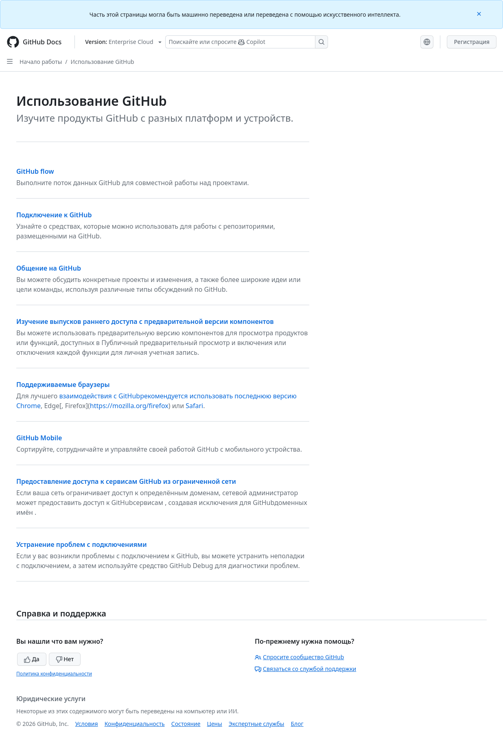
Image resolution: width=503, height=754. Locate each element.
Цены (214, 724)
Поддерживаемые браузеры (63, 384)
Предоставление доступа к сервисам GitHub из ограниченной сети (126, 481)
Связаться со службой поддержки (305, 669)
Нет (65, 659)
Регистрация (472, 42)
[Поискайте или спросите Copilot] (246, 41)
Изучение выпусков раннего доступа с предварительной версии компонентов (145, 321)
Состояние (186, 724)
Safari (194, 405)
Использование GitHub (102, 62)
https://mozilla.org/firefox (129, 405)
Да (31, 659)
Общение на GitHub (48, 268)
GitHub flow (35, 171)
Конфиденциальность (135, 724)
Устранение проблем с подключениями (81, 544)
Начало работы (41, 62)
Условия (86, 724)
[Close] (479, 13)
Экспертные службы (256, 724)
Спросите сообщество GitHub (299, 657)
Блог (297, 724)
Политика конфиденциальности (54, 673)
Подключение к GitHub (54, 214)
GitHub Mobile (39, 437)
